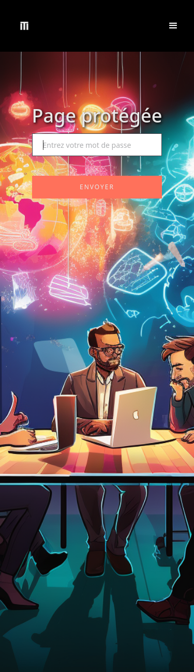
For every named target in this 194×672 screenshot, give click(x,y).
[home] (24, 26)
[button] (173, 25)
